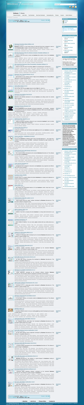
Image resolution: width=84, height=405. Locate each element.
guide (45, 57)
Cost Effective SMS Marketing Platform (24, 361)
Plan (32, 68)
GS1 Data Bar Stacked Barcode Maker (27, 206)
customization (29, 316)
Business (38, 69)
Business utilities (17, 82)
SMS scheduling (48, 338)
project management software (43, 190)
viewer (29, 91)
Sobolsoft (19, 60)
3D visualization (40, 142)
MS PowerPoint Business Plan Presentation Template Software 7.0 (31, 64)
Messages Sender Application (21, 349)
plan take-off (17, 124)
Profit (38, 115)
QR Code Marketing (22, 377)
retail (24, 59)
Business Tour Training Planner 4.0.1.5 (24, 74)
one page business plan (68, 130)
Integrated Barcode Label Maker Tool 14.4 (25, 318)
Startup (16, 57)
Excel (16, 134)
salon (38, 313)
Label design (17, 387)
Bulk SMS (37, 262)
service (16, 316)
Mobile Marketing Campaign (43, 374)
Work (21, 115)
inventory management (33, 217)
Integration (41, 191)
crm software (34, 190)
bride (19, 313)
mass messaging (24, 365)
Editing (19, 99)
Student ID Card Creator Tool (31, 300)
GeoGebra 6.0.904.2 (69, 103)
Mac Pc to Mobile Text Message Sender (34, 277)
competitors (17, 68)
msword (20, 62)
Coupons (62, 15)
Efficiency (39, 82)
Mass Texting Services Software (21, 289)
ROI (14, 115)
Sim (35, 224)
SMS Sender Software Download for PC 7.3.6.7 (26, 282)
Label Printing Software (30, 155)
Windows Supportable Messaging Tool (45, 351)
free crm (16, 194)
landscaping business (39, 170)
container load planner (19, 145)
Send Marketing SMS (46, 361)
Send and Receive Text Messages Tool (23, 263)
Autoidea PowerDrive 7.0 (21, 219)
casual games (31, 313)
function (48, 49)
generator (21, 81)
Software (15, 13)
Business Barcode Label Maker (47, 388)
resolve (33, 79)
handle (23, 82)
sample (20, 59)
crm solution (40, 193)
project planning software (43, 180)
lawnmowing (36, 168)
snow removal (24, 170)
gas (32, 57)
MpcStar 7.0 (67, 88)
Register (66, 20)
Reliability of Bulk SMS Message (29, 237)
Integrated (35, 328)
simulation (21, 316)
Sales (46, 229)
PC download (48, 290)
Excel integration (30, 134)
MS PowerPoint (32, 72)
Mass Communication (30, 351)
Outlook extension (26, 190)
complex (21, 79)
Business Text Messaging (43, 364)
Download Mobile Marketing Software (35, 375)
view (37, 91)
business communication (28, 239)
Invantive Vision (32, 181)
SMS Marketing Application (48, 288)
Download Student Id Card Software (22, 306)
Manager (28, 115)
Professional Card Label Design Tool (33, 161)
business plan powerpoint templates (69, 125)
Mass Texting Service (24, 362)
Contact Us (52, 401)
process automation (17, 116)
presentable (51, 70)
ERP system (17, 224)
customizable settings (22, 217)
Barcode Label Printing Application (23, 323)
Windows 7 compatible (19, 341)
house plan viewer (19, 91)
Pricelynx (29, 124)
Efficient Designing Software (26, 157)
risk (47, 70)
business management (25, 180)
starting (45, 60)
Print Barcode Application (43, 328)
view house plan (42, 91)
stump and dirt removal (34, 173)
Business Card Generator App (21, 104)
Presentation (28, 69)
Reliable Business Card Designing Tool (35, 99)
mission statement (18, 70)
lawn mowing (17, 170)
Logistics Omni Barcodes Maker (38, 207)
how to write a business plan (68, 138)
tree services (22, 171)
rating (25, 21)
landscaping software (23, 168)
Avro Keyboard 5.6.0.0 (69, 175)
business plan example (68, 139)
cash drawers (40, 224)
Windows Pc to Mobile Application (31, 275)
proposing (45, 59)
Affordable (25, 91)
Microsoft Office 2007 (69, 96)
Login (65, 22)
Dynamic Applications (13, 114)
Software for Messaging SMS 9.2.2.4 (24, 232)
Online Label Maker (19, 160)
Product (20, 114)
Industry (46, 204)
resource (21, 72)
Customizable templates (42, 391)
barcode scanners (40, 229)
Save (57, 47)
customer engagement (44, 365)
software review (11, 112)
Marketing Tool (37, 361)
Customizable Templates (20, 303)
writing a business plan (72, 129)
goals (29, 68)
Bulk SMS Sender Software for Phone (45, 292)
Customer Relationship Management (34, 194)
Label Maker (34, 326)
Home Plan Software (38, 89)
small (29, 57)
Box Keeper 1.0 (68, 169)
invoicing (48, 173)
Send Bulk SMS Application (37, 339)
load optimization (17, 144)
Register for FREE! (70, 64)
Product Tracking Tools (42, 250)
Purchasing (23, 224)
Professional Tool (21, 161)
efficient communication (34, 289)
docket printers (28, 227)
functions (39, 49)
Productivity (10, 83)
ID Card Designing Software (36, 306)
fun (35, 313)
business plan (18, 50)
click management (41, 316)
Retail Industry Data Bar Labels (46, 206)
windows (36, 57)
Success (24, 112)
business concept (45, 69)
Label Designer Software (30, 160)
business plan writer (67, 144)
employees (16, 83)
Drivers (23, 13)
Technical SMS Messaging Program (23, 352)
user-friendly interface (22, 134)
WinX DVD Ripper (68, 47)
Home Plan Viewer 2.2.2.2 (21, 85)
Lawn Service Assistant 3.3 (21, 163)
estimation (48, 124)
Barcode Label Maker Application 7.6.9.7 (25, 381)
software (30, 49)
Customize (38, 101)
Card (16, 99)
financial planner (42, 70)
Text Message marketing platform (29, 292)
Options (17, 115)
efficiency (37, 124)
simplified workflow (46, 132)
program (41, 79)
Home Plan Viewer (19, 89)
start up (25, 57)
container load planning (13, 148)
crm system (26, 193)
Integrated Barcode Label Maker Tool (35, 325)
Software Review (50, 349)
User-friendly (37, 81)
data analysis (34, 180)
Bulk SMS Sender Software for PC (26, 290)
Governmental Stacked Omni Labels (38, 203)
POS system (46, 216)
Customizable (28, 82)
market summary (23, 68)
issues (34, 68)
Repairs (16, 226)
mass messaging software (42, 335)
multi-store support (39, 214)
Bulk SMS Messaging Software (36, 336)
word (16, 60)
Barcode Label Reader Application (28, 391)
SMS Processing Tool (23, 266)
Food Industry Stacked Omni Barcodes (33, 204)
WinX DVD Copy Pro (69, 37)
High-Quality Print (39, 155)
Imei (37, 226)
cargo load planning (16, 147)
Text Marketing (31, 348)
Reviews (57, 15)
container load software (20, 142)
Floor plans (51, 89)
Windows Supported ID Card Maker (46, 303)
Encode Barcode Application (27, 328)
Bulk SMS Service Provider (21, 335)
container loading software (31, 142)
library (28, 50)
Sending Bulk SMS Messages (31, 267)
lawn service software (46, 171)
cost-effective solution (37, 288)
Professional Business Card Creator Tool (34, 102)
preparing (27, 60)
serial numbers (31, 226)
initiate (16, 183)
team (47, 68)
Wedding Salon (43, 315)
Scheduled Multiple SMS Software (46, 237)
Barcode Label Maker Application (28, 387)
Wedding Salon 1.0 (19, 308)
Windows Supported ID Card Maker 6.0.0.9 (25, 295)
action (46, 313)
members (42, 83)
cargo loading (11, 142)
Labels (29, 203)
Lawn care (51, 168)
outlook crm (46, 191)
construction (23, 124)
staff (20, 83)
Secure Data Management (31, 303)
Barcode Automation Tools (28, 254)
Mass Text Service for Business (35, 266)
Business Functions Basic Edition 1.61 (24, 44)
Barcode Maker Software (45, 323)
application (16, 79)
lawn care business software (23, 173)
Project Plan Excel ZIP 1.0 (21, 127)
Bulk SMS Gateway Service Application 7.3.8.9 (26, 330)
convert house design (28, 89)
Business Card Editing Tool (29, 101)
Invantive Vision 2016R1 (21, 175)
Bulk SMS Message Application (29, 279)
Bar (43, 204)
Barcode (33, 323)
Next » (21, 20)
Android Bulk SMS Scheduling (36, 240)
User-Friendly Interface (42, 160)
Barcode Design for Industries (21, 388)
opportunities (26, 72)
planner (31, 60)
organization (28, 83)
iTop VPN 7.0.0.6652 (69, 105)
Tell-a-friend (63, 2)
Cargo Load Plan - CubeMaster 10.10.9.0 (25, 136)
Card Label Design (38, 157)
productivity (23, 50)
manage (42, 81)
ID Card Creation (41, 300)
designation (31, 81)
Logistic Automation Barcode (21, 250)
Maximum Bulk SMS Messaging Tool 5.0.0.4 (25, 343)
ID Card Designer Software (48, 158)
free (23, 62)
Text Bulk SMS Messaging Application (36, 338)
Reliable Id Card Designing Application (45, 305)
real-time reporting (24, 216)
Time (42, 114)
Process (35, 112)
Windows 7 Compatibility (20, 305)
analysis (34, 49)
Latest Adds (24, 15)
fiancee (37, 315)
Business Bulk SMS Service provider (37, 349)
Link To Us (74, 2)
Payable (28, 229)
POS (41, 216)
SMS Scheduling (31, 276)
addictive (42, 313)
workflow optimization (42, 112)
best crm (47, 194)
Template (33, 62)
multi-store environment (44, 226)
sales (29, 59)
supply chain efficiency (41, 253)
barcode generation (49, 254)
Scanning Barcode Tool (43, 326)
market (52, 59)
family (33, 316)
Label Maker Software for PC (26, 158)
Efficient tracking (50, 387)
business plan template (68, 131)
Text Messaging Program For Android (45, 348)
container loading (29, 145)
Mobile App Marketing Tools (20, 379)
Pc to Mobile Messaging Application (44, 279)
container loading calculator (28, 144)
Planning (29, 79)
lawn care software (30, 171)
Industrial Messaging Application (21, 354)
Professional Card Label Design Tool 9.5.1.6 (25, 150)
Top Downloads (31, 15)
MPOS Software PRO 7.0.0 (21, 209)
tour (9, 79)
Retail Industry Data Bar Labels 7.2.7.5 (24, 198)
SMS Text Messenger (34, 362)
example (35, 59)
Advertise (25, 401)
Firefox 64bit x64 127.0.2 (70, 79)
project (35, 60)
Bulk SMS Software (31, 335)
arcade (9, 313)
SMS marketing (43, 265)
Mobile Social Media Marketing (26, 378)
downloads (21, 21)
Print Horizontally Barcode (39, 389)
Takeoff (32, 124)
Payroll (45, 227)
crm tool (36, 191)
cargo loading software (27, 147)
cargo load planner (38, 145)
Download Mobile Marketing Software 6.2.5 (25, 369)
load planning (36, 147)
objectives (25, 70)
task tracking (38, 132)
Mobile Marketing (38, 378)
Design (23, 102)
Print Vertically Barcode (34, 388)
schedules (34, 82)
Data (26, 203)
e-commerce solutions (22, 253)
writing (23, 60)
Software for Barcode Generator (22, 326)
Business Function (33, 50)
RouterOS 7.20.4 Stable (70, 113)
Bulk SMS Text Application (45, 242)
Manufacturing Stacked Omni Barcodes (23, 207)
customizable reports (19, 132)
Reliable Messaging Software (42, 276)
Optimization (33, 115)
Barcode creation (18, 389)
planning (49, 57)
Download (58, 46)
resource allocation (31, 132)
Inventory (29, 224)
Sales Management (29, 191)
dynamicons (18, 112)
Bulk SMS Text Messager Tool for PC (22, 293)
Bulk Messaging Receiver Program (46, 352)
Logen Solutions (43, 147)
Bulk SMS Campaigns (38, 263)
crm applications (18, 190)
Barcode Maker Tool (41, 387)
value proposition (40, 68)
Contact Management (19, 275)
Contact (69, 2)
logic (13, 316)
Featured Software (16, 15)
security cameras (23, 226)
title (18, 21)
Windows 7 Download (13, 17)
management (17, 49)
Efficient (16, 59)
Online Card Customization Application (36, 104)
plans (32, 59)
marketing (21, 57)
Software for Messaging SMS (41, 239)
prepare (49, 60)
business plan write (67, 132)
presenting (51, 68)
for (26, 59)
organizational (38, 171)
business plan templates (68, 141)
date (28, 21)
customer (17, 214)
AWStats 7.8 (67, 84)
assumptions (35, 70)
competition (22, 69)
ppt (45, 68)
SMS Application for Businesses (47, 262)
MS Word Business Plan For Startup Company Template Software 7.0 (32, 52)
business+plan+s (72, 138)
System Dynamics (35, 114)
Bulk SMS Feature (31, 305)
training (37, 79)
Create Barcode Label (28, 389)
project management (39, 134)
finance (52, 49)
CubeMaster (10, 145)
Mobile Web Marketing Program (33, 377)
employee (17, 216)
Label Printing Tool (37, 158)
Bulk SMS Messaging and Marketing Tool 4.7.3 (26, 356)
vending (28, 62)
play (24, 316)
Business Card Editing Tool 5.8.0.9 (23, 94)
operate (12, 79)
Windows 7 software (47, 266)
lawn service (42, 173)
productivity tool (24, 116)
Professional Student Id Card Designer (45, 302)
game (9, 315)
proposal (40, 59)
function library (24, 49)
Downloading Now (50, 15)
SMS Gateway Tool (29, 341)
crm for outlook (50, 193)
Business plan (40, 60)
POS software (30, 214)
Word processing (39, 62)
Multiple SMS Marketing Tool (26, 242)
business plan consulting (67, 136)
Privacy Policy (42, 401)
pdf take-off (42, 124)
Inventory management (49, 224)
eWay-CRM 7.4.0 (19, 185)
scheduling (30, 168)
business (44, 49)
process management (41, 181)
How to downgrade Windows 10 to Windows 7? (69, 30)
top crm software (33, 193)
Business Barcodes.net (49, 102)
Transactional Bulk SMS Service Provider (28, 364)
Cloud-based (22, 194)
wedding (33, 315)
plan (25, 132)
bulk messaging (18, 237)
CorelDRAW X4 (68, 86)
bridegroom (14, 313)
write (26, 62)
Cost (24, 115)
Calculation (10, 115)
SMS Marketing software (48, 378)
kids (36, 316)
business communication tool (21, 338)
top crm (45, 193)
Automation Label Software (29, 252)
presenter (17, 69)
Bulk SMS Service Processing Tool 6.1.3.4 (25, 256)
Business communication (20, 265)
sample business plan (67, 126)
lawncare (47, 168)
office (49, 59)
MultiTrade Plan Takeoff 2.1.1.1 (22, 118)
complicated (10, 82)
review (52, 181)
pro (53, 57)
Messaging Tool (18, 348)
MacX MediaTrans (68, 40)
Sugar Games (24, 313)
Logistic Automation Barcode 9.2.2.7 (24, 245)
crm (43, 194)
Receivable (33, 229)
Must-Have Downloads (40, 15)
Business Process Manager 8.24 (23, 106)
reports (25, 81)
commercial (41, 57)
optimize (38, 83)
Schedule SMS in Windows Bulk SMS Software (25, 262)
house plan (45, 89)
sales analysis (23, 214)
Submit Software (69, 15)
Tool (20, 102)
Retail (16, 206)
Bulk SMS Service (26, 336)
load (46, 144)
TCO (24, 114)
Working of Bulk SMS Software (32, 265)
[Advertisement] (20, 33)
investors (16, 72)
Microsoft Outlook (25, 181)
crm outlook (21, 193)
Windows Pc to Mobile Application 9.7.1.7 (25, 269)
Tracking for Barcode (31, 253)
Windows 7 (29, 112)
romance (29, 315)
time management (16, 315)
